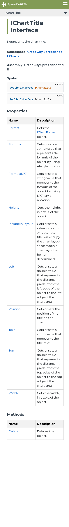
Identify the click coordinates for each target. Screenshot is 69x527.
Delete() (14, 431)
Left (11, 266)
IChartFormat (47, 132)
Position (15, 309)
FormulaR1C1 (18, 173)
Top (11, 350)
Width (13, 393)
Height (14, 207)
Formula (15, 144)
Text (12, 330)
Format (14, 128)
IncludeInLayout (21, 224)
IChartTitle (13, 12)
